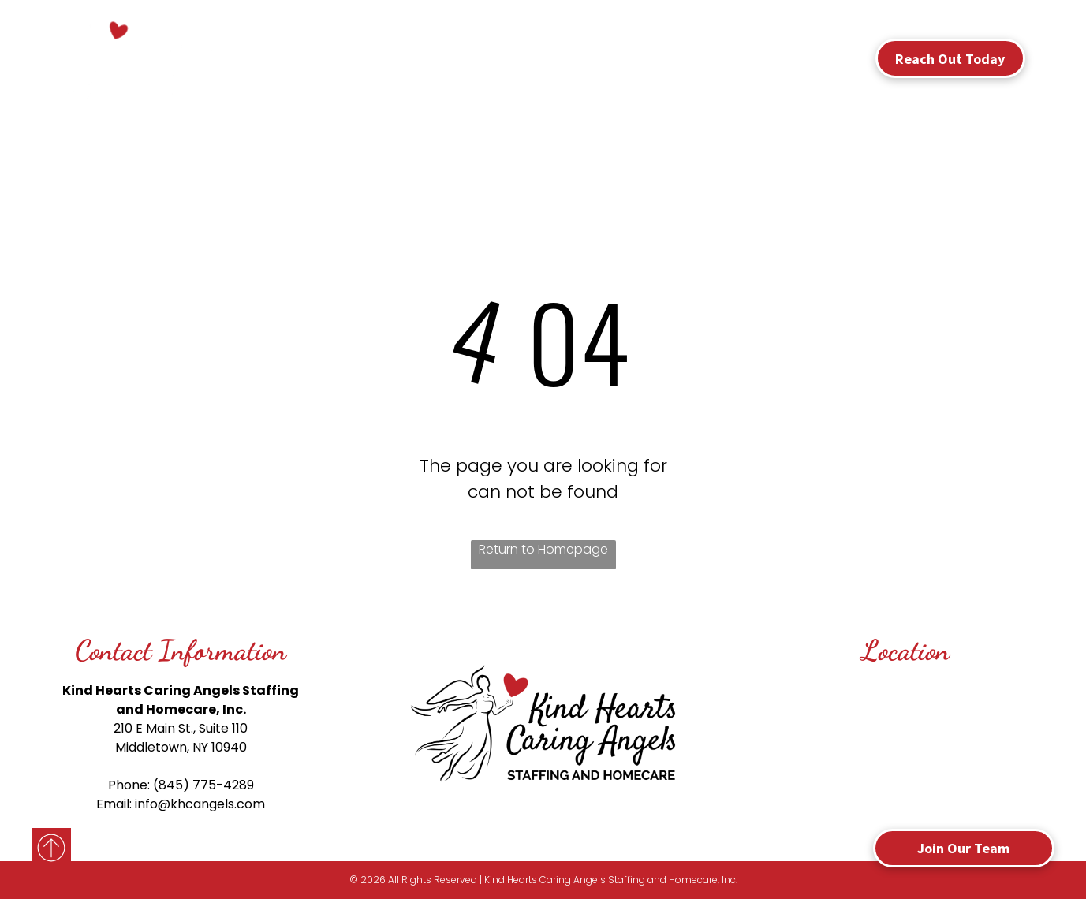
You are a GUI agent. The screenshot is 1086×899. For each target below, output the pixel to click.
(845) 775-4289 (203, 785)
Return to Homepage (543, 549)
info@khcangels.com (200, 804)
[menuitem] (360, 53)
